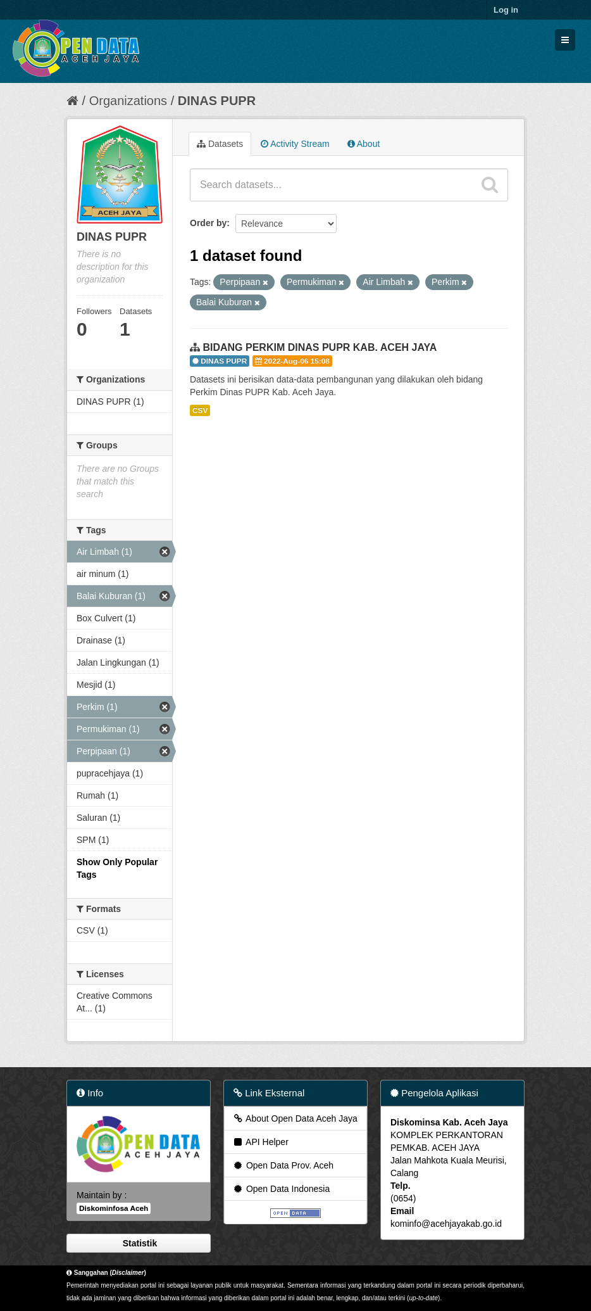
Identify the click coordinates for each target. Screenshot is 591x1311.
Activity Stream (295, 144)
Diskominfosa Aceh (113, 1208)
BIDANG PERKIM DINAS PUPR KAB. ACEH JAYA (319, 347)
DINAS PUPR (217, 101)
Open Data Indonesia (281, 1189)
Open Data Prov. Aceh (282, 1165)
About (363, 144)
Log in (506, 10)
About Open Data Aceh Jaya (295, 1118)
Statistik (138, 1243)
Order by (208, 223)
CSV (200, 410)
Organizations (128, 101)
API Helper (260, 1142)
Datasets (220, 144)
